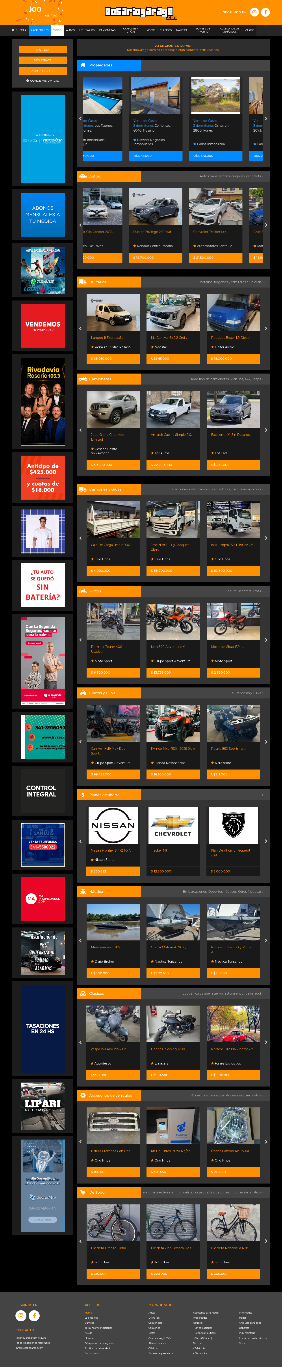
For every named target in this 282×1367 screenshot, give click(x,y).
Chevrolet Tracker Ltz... (228, 232)
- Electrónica (200, 1353)
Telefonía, (148, 1192)
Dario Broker (102, 962)
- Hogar (241, 1317)
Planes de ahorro (158, 1343)
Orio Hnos (100, 559)
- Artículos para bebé (249, 1322)
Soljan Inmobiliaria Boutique (106, 142)
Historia (89, 1338)
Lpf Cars (219, 453)
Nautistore (221, 763)
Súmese (89, 1322)
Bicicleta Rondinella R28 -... (231, 1248)
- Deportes (243, 1327)
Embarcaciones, (195, 892)
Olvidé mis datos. (42, 80)
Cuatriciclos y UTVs (159, 1338)
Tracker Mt (159, 850)
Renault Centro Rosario (171, 246)
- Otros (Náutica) (202, 1338)
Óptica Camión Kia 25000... (231, 1151)
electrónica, (165, 1192)
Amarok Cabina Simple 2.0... (172, 435)
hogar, (199, 1192)
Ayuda (88, 1332)
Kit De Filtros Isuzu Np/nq (170, 1151)
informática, (184, 1192)
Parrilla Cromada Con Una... (111, 1151)
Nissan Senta (103, 860)
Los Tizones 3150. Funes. (110, 126)
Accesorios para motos (243, 1095)
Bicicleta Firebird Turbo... (109, 1248)
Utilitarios (154, 1317)
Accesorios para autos (160, 1353)
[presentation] (80, 119)
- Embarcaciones (202, 1327)
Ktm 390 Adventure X (168, 647)
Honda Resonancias (168, 763)
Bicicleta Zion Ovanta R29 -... (173, 1248)
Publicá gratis (43, 71)
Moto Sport (101, 661)
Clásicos (153, 1348)
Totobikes (100, 1262)
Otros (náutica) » (250, 892)
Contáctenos (92, 1353)
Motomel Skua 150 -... (227, 647)
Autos (151, 1312)
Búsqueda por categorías (99, 1343)
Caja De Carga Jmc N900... (111, 545)
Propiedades (200, 1317)
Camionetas (155, 1322)
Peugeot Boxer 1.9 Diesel (230, 338)
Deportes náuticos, (223, 892)
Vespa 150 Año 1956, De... (110, 1049)
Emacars (159, 1063)
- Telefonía (199, 1348)
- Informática (244, 1312)
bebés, (209, 1192)
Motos (151, 1332)
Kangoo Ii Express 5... (107, 338)
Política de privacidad (97, 1348)
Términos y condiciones (98, 1327)
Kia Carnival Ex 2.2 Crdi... (169, 338)
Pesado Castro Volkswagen (104, 451)
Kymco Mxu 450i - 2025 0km (173, 749)
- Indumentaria (246, 1332)
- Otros (241, 1343)
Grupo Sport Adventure (171, 661)
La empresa (91, 1317)
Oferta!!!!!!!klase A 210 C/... (169, 947)
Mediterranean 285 (105, 947)
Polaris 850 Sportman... (228, 749)
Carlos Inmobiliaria (227, 144)
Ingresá (42, 49)
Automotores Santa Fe (230, 246)
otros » (258, 1192)
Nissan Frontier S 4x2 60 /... (111, 850)
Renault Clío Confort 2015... (111, 232)
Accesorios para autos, (208, 1095)
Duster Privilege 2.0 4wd (170, 232)
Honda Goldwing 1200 (168, 1049)
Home (88, 1312)
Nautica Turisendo (166, 962)
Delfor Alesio (222, 347)
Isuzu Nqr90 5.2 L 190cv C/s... (233, 545)
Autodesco (101, 1063)
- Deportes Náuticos (204, 1332)
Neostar (159, 347)
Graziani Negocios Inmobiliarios (166, 142)
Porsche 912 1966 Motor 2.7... (233, 1049)
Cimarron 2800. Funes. (228, 126)
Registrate (42, 60)
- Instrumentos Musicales (252, 1338)
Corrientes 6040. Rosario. (169, 126)
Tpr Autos (160, 453)
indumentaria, (242, 1192)
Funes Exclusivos (106, 246)
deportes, (223, 1192)
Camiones (154, 1327)
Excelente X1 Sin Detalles (230, 435)
